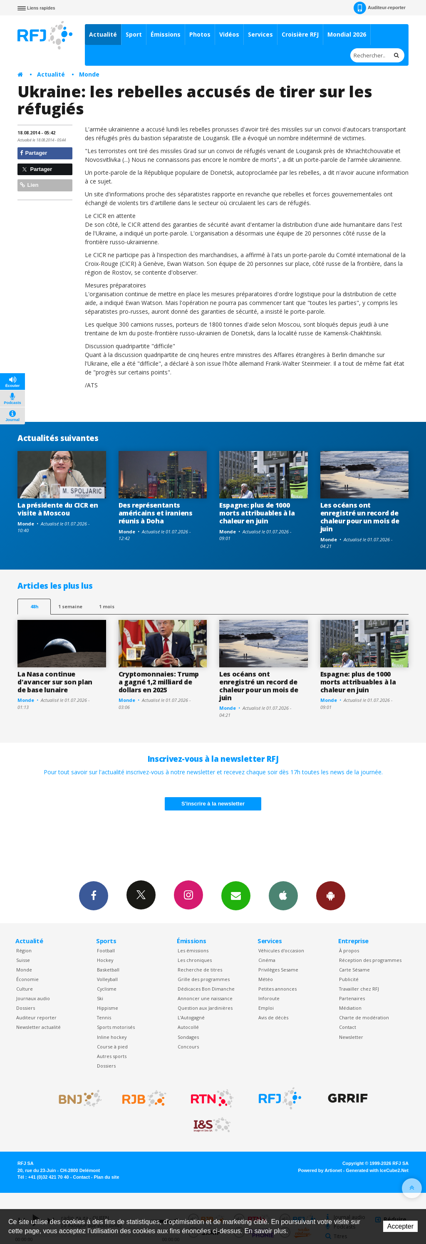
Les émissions (193, 950)
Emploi (266, 1008)
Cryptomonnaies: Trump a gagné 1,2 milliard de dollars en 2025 (159, 681)
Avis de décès (273, 1017)
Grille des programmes (204, 979)
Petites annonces (277, 988)
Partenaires (352, 998)
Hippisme (107, 1008)
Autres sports (111, 1056)
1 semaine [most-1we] (70, 606)
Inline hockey (111, 1037)
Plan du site (106, 1177)
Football (106, 950)
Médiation (350, 1008)
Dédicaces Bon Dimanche (206, 988)
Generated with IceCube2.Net (377, 1170)
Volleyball (107, 979)
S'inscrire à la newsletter (213, 803)
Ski (100, 998)
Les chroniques (195, 960)
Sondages (188, 1037)
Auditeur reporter (36, 1017)
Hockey (105, 960)
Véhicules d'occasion (281, 950)
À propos (349, 950)
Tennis (104, 1017)
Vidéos (229, 34)
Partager (33, 153)
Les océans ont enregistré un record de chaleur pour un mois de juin (359, 517)
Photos (200, 34)
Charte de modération (364, 1017)
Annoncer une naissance (205, 998)
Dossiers (25, 1008)
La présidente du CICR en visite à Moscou (57, 509)
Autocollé (188, 1027)
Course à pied (112, 1046)
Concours (188, 1046)
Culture (24, 988)
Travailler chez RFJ (359, 988)
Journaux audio (33, 998)
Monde (89, 74)
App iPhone (283, 895)
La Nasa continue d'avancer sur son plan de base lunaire (54, 681)
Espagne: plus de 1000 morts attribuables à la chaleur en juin (257, 513)
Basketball (108, 969)
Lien (29, 185)
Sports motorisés (116, 1027)
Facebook (93, 895)
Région (24, 950)
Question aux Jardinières (205, 1008)
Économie (27, 979)
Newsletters (235, 895)
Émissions (166, 34)
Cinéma (266, 960)
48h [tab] (34, 606)
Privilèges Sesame (278, 969)
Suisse (23, 960)
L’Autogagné (191, 1017)
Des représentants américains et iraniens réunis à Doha (156, 513)
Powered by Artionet (320, 1170)
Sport (134, 34)
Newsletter (351, 1037)
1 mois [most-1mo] (106, 606)
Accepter (400, 1226)
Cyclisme (106, 988)
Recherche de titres (200, 969)
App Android (330, 895)
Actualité (103, 34)
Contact (347, 1027)
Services (260, 34)
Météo (265, 979)
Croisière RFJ (300, 34)
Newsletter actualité (38, 1027)
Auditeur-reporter (380, 8)
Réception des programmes (370, 960)
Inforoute (269, 998)
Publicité (349, 979)
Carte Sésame (354, 969)
